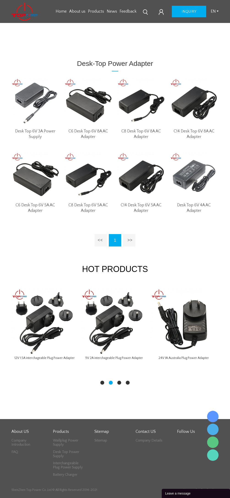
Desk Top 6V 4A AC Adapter (194, 208)
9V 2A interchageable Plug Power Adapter (114, 358)
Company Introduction (20, 442)
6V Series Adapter (144, 46)
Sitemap (100, 440)
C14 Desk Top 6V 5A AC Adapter (141, 208)
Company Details (149, 440)
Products (96, 11)
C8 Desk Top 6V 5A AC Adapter (88, 208)
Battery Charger (65, 475)
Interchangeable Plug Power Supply (68, 465)
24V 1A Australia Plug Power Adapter (184, 358)
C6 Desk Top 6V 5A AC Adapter (35, 208)
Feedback (128, 11)
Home (61, 11)
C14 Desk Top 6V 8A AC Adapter (194, 134)
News (112, 11)
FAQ (14, 452)
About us (77, 11)
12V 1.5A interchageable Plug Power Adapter (44, 358)
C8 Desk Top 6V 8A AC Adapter (141, 134)
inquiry (189, 11)
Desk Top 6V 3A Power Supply (35, 134)
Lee (213, 455)
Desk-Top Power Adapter (106, 46)
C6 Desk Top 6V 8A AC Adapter (88, 134)
